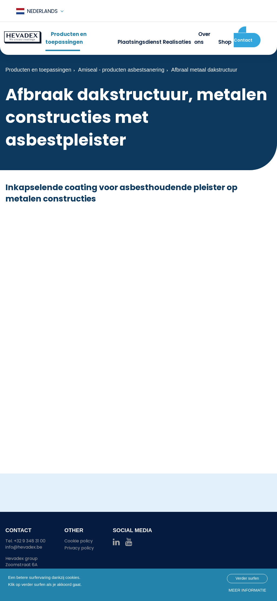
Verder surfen (247, 578)
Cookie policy (78, 541)
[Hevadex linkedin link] (116, 543)
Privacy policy (79, 548)
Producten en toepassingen (38, 70)
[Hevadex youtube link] (128, 543)
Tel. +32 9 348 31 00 (25, 541)
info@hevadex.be (23, 547)
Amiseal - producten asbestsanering (121, 70)
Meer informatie (247, 590)
